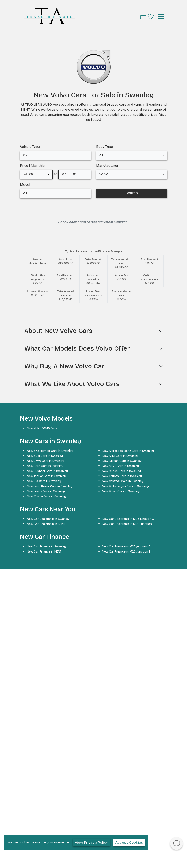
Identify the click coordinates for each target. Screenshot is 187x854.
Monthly (38, 166)
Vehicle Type (30, 147)
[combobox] (55, 155)
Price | (32, 166)
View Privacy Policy (91, 842)
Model (25, 185)
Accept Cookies (129, 842)
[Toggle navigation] (161, 16)
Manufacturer (107, 166)
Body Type (104, 147)
